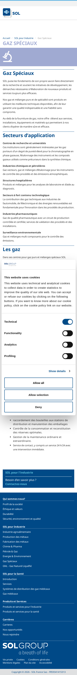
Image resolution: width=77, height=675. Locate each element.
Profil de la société (13, 504)
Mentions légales (11, 662)
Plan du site (30, 662)
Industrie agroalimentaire (17, 532)
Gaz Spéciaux (10, 561)
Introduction (10, 579)
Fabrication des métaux (15, 541)
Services (7, 584)
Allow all (38, 382)
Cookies (21, 659)
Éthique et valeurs (12, 509)
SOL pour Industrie (23, 38)
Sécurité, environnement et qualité (22, 518)
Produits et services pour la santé (21, 611)
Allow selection (38, 394)
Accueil (6, 38)
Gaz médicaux (10, 593)
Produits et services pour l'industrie (22, 606)
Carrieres (7, 624)
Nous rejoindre (11, 634)
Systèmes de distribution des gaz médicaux (26, 589)
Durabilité (8, 514)
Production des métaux (15, 536)
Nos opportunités (12, 629)
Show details (57, 371)
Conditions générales (39, 659)
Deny (38, 406)
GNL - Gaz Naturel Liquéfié (17, 566)
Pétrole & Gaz (10, 551)
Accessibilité (45, 662)
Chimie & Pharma (12, 546)
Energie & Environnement (17, 556)
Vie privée (8, 659)
